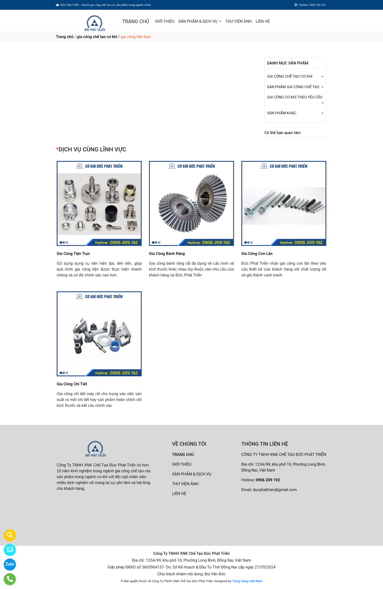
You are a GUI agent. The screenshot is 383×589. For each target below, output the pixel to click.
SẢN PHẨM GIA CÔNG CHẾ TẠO (293, 87)
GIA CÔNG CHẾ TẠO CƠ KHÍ (289, 76)
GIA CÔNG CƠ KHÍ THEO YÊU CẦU (294, 97)
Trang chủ (64, 36)
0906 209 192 (268, 480)
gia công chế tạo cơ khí (97, 36)
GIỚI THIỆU (164, 21)
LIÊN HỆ (263, 21)
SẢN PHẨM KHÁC (282, 113)
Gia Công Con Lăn (257, 253)
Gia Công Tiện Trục (73, 253)
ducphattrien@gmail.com (275, 489)
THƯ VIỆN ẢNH (238, 21)
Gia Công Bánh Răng (167, 253)
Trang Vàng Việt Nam (247, 581)
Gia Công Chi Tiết (72, 384)
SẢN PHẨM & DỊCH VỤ (198, 21)
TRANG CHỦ (135, 21)
